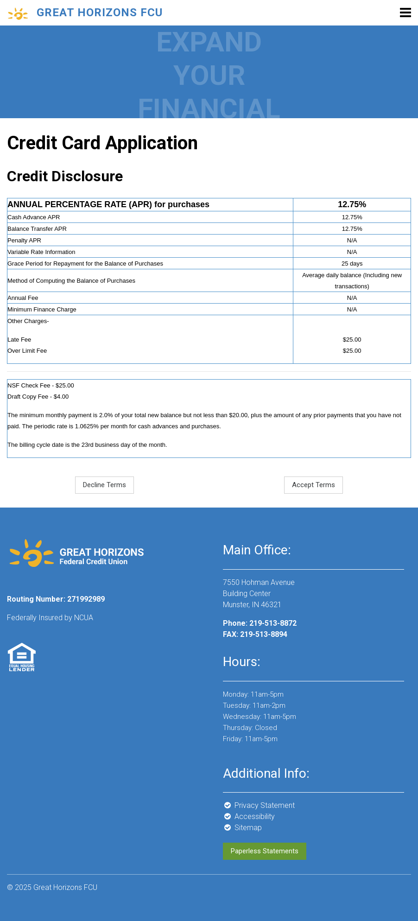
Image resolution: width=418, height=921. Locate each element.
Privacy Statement (259, 805)
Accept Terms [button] (313, 485)
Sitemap (242, 827)
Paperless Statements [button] (264, 851)
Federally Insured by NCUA (50, 617)
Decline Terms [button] (104, 485)
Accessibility (249, 816)
